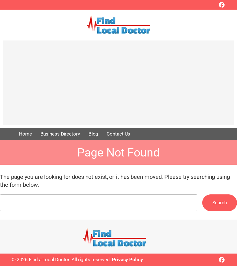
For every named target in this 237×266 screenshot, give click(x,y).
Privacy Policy (127, 259)
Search (219, 202)
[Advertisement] (118, 85)
